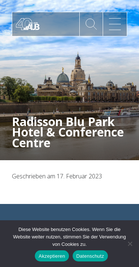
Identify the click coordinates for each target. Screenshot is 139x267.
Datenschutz (90, 256)
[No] (129, 243)
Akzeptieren (52, 256)
